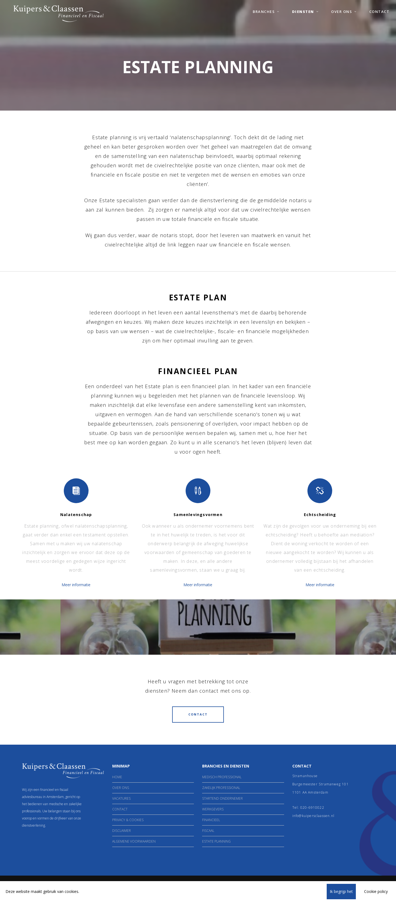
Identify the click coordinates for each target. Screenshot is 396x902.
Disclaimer (121, 830)
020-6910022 (312, 807)
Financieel (211, 820)
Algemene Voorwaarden (134, 841)
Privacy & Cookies (128, 820)
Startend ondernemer (222, 798)
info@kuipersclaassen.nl (313, 815)
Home (117, 777)
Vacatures (121, 798)
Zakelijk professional (221, 787)
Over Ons (120, 787)
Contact (120, 809)
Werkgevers (213, 809)
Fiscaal (208, 830)
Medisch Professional (221, 777)
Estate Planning (216, 841)
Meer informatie (76, 584)
